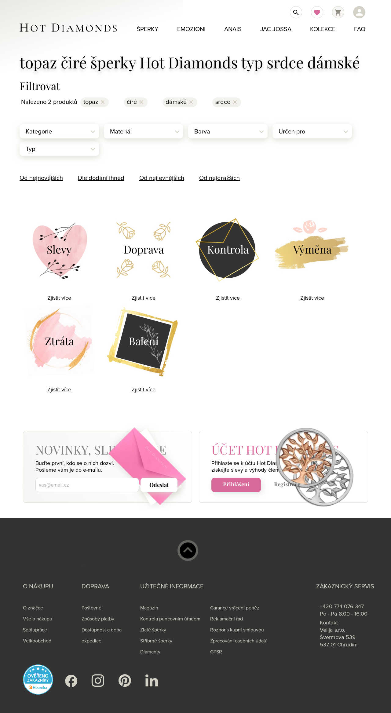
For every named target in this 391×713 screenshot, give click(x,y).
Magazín (149, 607)
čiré (132, 102)
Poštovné (91, 607)
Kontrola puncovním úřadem (170, 618)
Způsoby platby (98, 618)
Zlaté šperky (153, 629)
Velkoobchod (37, 640)
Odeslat (159, 484)
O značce (33, 607)
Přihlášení (236, 484)
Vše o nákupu (37, 618)
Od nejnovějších (41, 178)
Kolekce (322, 29)
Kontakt (329, 623)
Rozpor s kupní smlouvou (237, 629)
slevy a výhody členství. (259, 470)
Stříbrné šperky (156, 640)
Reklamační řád (226, 618)
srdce (222, 102)
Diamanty (150, 651)
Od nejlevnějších (161, 178)
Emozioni (191, 29)
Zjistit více (59, 298)
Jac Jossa (275, 29)
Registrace (287, 484)
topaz (90, 102)
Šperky (148, 29)
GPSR (216, 651)
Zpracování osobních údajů (239, 640)
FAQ (359, 29)
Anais (233, 29)
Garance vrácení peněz (234, 607)
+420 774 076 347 (342, 606)
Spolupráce (35, 629)
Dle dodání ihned (101, 178)
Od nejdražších (219, 178)
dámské (176, 102)
